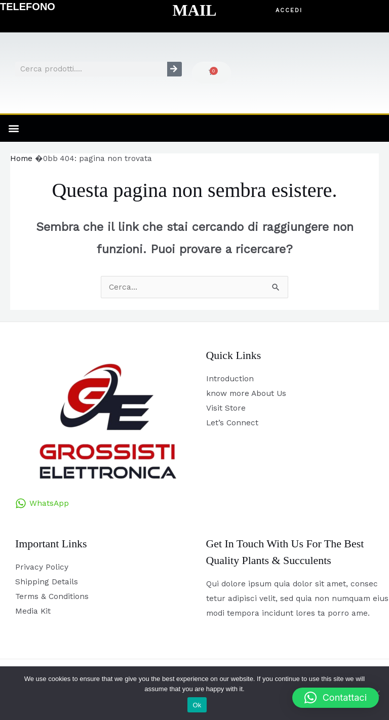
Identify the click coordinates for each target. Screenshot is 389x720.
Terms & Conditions (52, 596)
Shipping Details (46, 581)
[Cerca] (174, 69)
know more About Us (246, 393)
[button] (289, 11)
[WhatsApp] (42, 503)
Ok (196, 705)
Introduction (230, 378)
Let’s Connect (232, 422)
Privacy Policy (41, 567)
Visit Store (226, 408)
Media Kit (33, 611)
